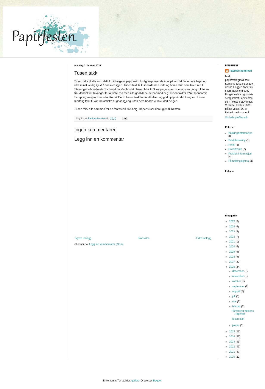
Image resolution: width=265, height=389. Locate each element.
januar (236, 325)
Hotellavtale (235, 149)
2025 (232, 221)
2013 (232, 341)
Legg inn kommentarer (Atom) (106, 244)
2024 (232, 226)
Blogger (157, 380)
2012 (232, 346)
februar (236, 306)
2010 (232, 356)
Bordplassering (237, 140)
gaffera (135, 380)
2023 (232, 231)
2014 (232, 336)
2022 (232, 236)
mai (234, 301)
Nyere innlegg (83, 238)
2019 (232, 251)
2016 (232, 266)
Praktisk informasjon (240, 153)
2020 (232, 246)
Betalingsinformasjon (240, 132)
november (238, 276)
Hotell (231, 144)
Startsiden (144, 238)
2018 (232, 256)
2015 (232, 331)
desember (238, 271)
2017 (232, 261)
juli (234, 296)
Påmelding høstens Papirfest (243, 312)
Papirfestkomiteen (240, 70)
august (236, 291)
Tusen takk (238, 318)
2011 (232, 351)
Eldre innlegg (203, 238)
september (238, 286)
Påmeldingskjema (238, 160)
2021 (232, 241)
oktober (237, 281)
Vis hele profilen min (236, 117)
